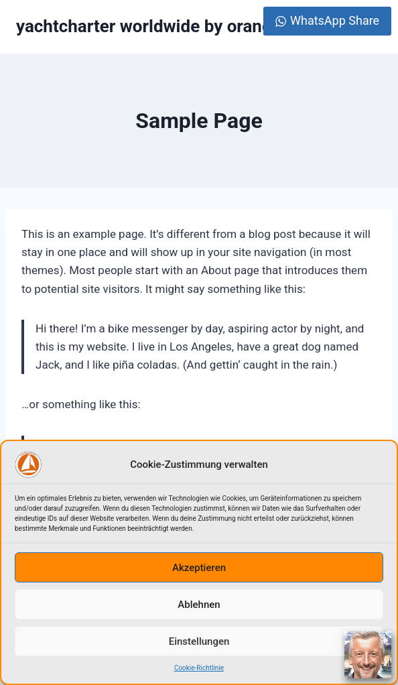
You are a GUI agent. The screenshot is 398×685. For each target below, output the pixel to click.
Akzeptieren (199, 568)
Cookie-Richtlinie (199, 668)
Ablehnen (199, 605)
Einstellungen (199, 641)
